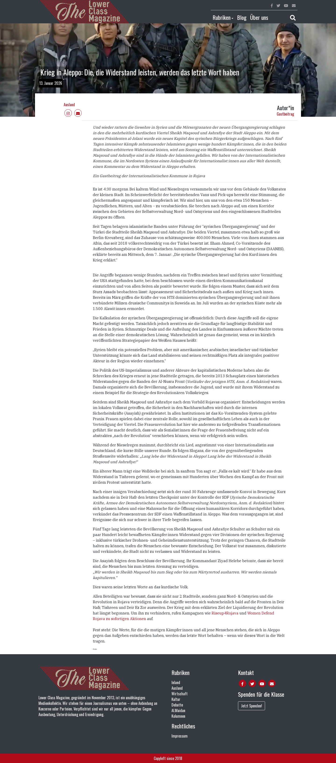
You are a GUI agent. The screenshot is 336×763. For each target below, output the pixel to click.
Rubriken (222, 17)
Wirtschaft (180, 693)
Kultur (176, 699)
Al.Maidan (178, 710)
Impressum (180, 736)
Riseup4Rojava (225, 613)
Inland (176, 682)
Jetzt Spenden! (251, 706)
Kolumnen (178, 716)
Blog (241, 17)
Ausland (69, 104)
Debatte (177, 705)
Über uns (259, 17)
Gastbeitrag (285, 114)
